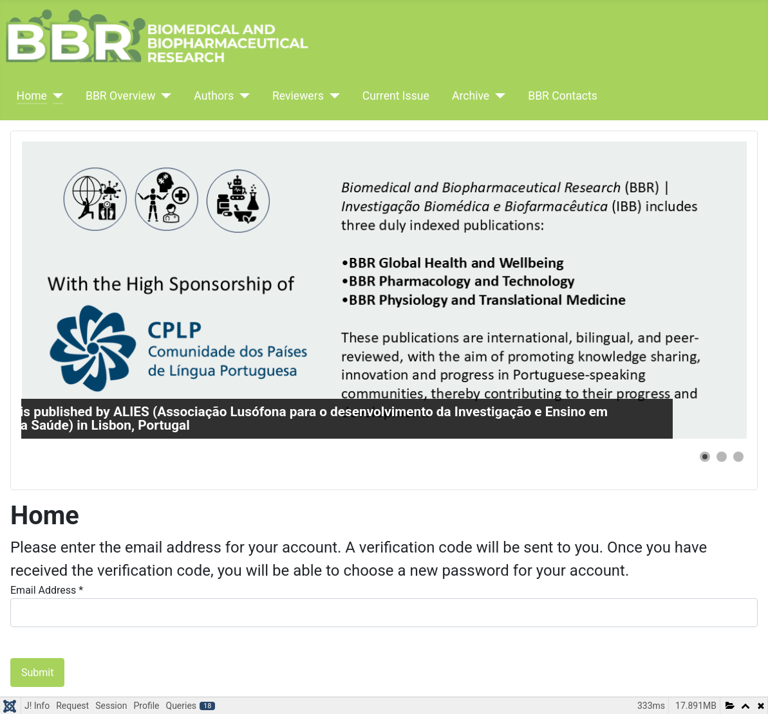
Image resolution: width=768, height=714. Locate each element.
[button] (705, 457)
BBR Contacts (562, 95)
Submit (37, 672)
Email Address (46, 590)
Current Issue (395, 95)
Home (32, 95)
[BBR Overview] (163, 95)
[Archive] (497, 95)
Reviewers (298, 95)
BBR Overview (120, 95)
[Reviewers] (332, 95)
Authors (214, 95)
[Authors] (242, 95)
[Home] (55, 95)
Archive (470, 95)
